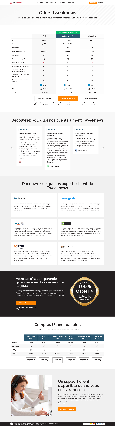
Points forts (40, 2)
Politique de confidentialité (27, 423)
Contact (57, 423)
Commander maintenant (44, 98)
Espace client (71, 2)
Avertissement (38, 423)
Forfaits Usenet (49, 2)
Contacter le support (67, 409)
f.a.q (56, 2)
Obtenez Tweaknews (26, 303)
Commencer (92, 2)
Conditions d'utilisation (48, 423)
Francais (101, 2)
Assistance (62, 2)
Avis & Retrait (17, 423)
